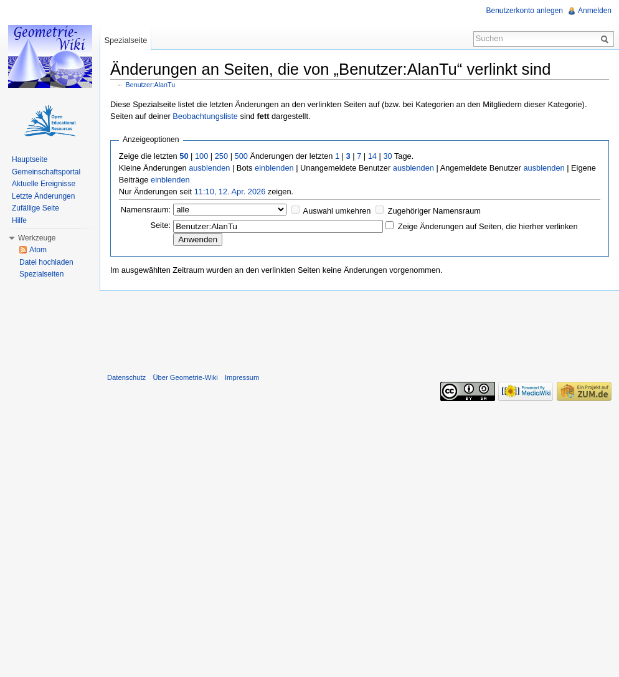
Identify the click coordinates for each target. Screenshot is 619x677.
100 (201, 156)
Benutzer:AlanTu (151, 84)
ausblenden (209, 168)
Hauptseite (29, 159)
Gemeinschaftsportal (46, 172)
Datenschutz (126, 377)
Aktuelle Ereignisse (43, 183)
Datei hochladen (46, 262)
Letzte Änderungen (43, 196)
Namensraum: (146, 209)
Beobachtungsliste (205, 116)
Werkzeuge (36, 238)
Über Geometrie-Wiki (185, 377)
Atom (38, 249)
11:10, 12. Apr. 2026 (230, 191)
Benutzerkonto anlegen (524, 10)
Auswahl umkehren (337, 210)
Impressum (242, 377)
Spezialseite (125, 40)
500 (241, 156)
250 (221, 156)
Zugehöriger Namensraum (434, 210)
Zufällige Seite (35, 208)
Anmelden (595, 10)
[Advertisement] (359, 329)
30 (387, 156)
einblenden (274, 168)
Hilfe (19, 220)
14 (372, 156)
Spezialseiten (41, 274)
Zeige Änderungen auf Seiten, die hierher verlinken (488, 226)
